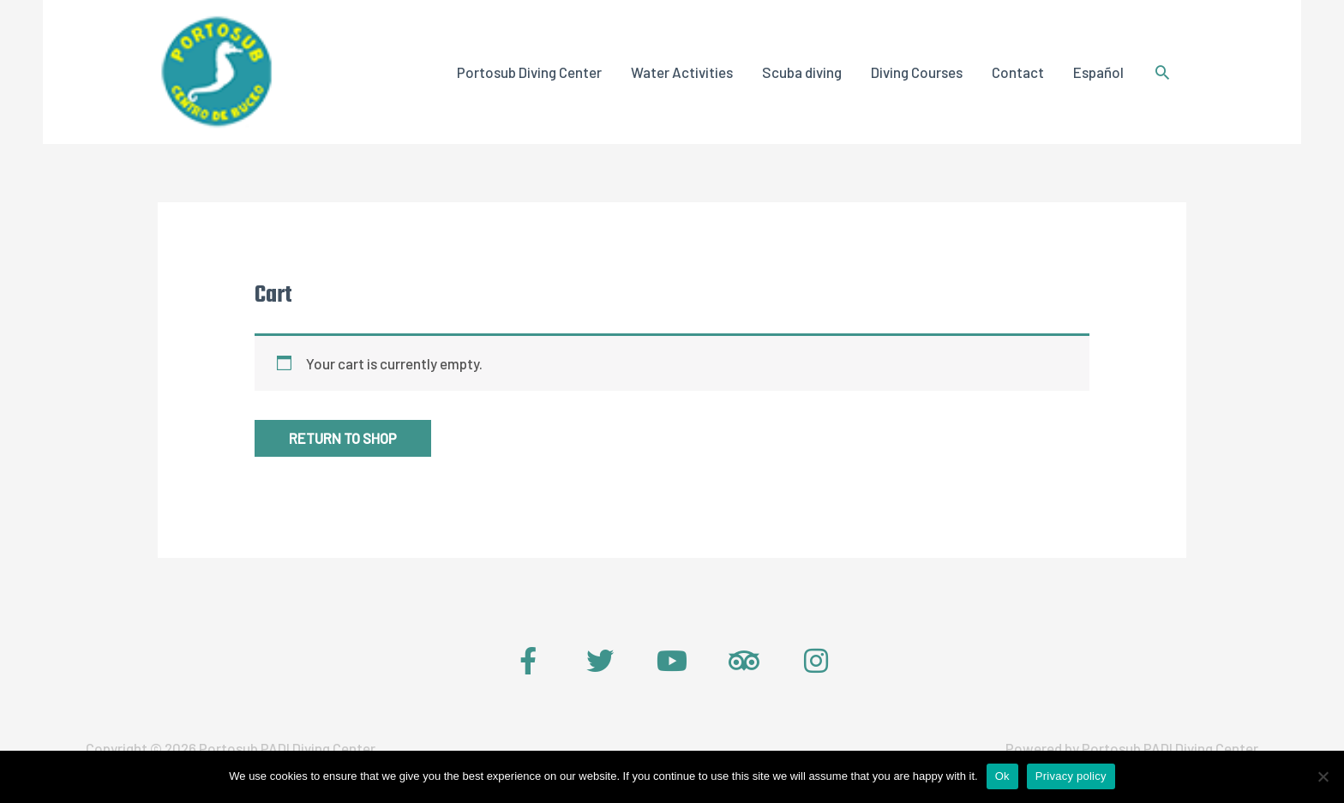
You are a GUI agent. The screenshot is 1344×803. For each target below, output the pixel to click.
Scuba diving (802, 73)
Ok (1002, 776)
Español (1098, 73)
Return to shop (344, 440)
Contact (1018, 73)
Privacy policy (1071, 776)
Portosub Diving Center (529, 73)
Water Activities (682, 73)
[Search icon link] (1162, 73)
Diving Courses (917, 73)
